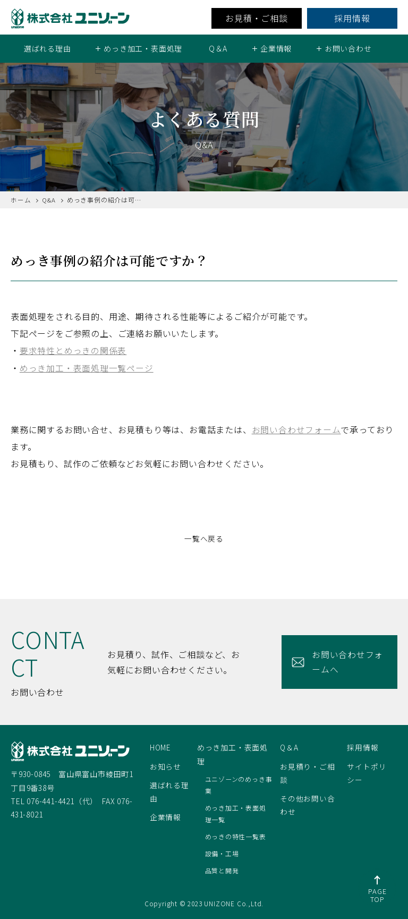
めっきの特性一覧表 (235, 835)
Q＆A (218, 48)
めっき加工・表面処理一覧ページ (87, 367)
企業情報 (165, 816)
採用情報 (352, 18)
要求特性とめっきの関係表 (73, 350)
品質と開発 (222, 869)
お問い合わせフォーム (296, 429)
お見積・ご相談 (256, 18)
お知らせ (165, 765)
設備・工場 (222, 852)
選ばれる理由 (47, 48)
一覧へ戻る (204, 538)
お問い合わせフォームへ (345, 661)
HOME (161, 746)
